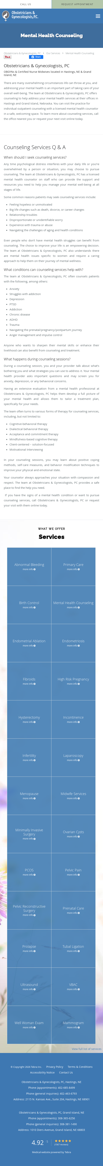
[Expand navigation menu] (98, 16)
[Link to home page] (26, 16)
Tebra (68, 1152)
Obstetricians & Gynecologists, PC (22, 53)
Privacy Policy (54, 1067)
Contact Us (66, 1072)
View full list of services (86, 1049)
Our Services (53, 53)
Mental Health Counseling (80, 53)
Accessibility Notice (42, 1072)
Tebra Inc (36, 1067)
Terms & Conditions (80, 1067)
